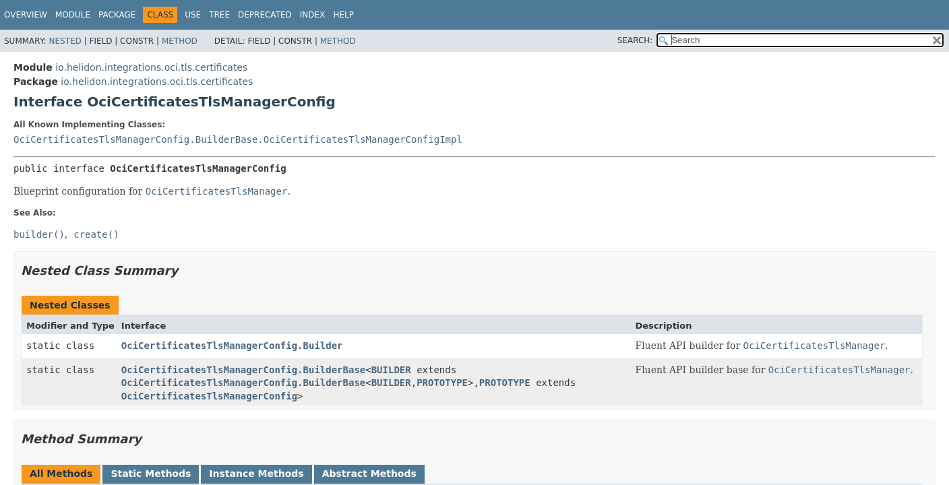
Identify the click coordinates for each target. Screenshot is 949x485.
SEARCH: (635, 40)
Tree (219, 15)
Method (179, 41)
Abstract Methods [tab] (369, 473)
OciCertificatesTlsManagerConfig (209, 396)
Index (313, 15)
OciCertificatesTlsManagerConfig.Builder (232, 345)
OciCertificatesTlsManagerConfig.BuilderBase (243, 369)
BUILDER (391, 369)
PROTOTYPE (442, 382)
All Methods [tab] (61, 473)
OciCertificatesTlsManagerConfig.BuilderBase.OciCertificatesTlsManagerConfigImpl (237, 139)
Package (116, 15)
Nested (65, 41)
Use (193, 15)
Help (343, 15)
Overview (25, 15)
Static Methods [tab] (151, 473)
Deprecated (265, 15)
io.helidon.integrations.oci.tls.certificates (151, 67)
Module (72, 15)
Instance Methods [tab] (256, 473)
